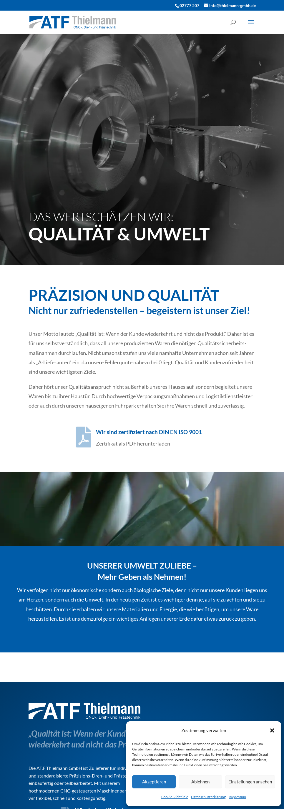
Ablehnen (200, 781)
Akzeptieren (154, 781)
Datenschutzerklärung (208, 797)
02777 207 (189, 5)
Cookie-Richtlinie (174, 797)
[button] (272, 730)
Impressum (237, 797)
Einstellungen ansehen (250, 781)
